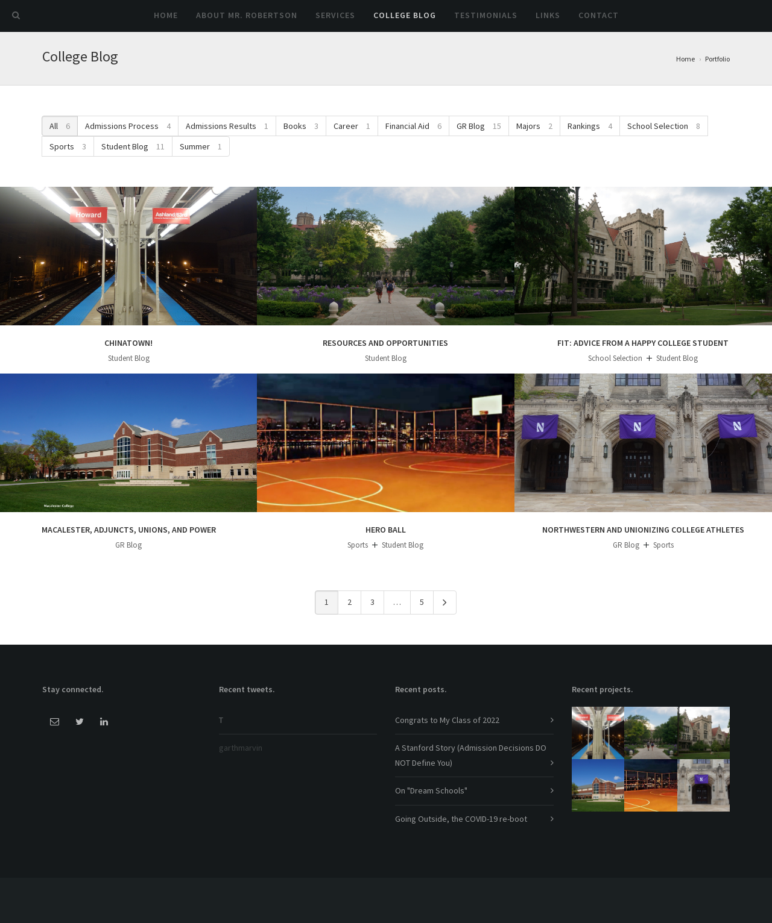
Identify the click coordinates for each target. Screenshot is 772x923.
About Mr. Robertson (246, 15)
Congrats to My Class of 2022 (447, 720)
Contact (598, 15)
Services (335, 15)
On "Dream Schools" (431, 790)
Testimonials (485, 15)
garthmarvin (240, 747)
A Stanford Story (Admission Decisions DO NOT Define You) (470, 755)
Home (166, 15)
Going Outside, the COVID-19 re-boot (461, 818)
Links (548, 15)
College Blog (404, 15)
